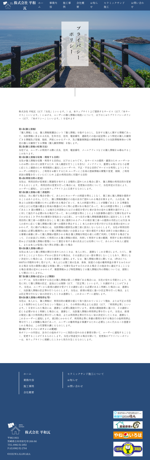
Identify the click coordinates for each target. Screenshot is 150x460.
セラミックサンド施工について (85, 374)
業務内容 (28, 380)
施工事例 (28, 386)
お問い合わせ (75, 386)
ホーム (27, 374)
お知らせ (72, 380)
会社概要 (28, 392)
